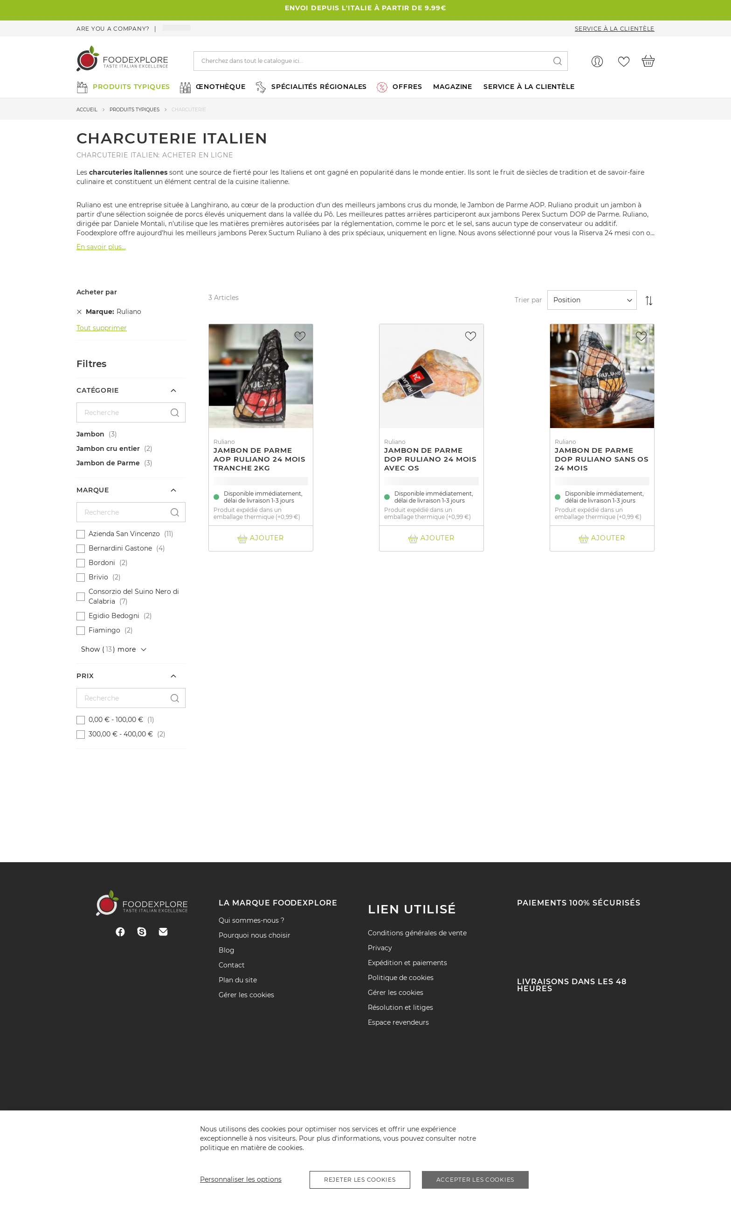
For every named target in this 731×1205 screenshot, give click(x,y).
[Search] (557, 61)
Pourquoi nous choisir (254, 935)
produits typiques (134, 110)
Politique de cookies (401, 978)
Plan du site (238, 980)
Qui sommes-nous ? (251, 920)
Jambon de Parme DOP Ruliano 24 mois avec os (430, 459)
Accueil (86, 110)
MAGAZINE (452, 86)
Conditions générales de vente (417, 933)
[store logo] (122, 61)
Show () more (108, 649)
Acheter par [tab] (96, 292)
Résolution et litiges (400, 1007)
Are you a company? (113, 28)
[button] (301, 336)
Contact (232, 965)
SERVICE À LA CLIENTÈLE (528, 86)
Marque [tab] (92, 490)
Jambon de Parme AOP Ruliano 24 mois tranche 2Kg (259, 459)
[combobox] (380, 61)
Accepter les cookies (475, 1179)
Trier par (528, 300)
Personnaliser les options (241, 1179)
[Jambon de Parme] (132, 463)
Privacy (380, 948)
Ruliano (224, 441)
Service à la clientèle (615, 28)
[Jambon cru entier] (132, 449)
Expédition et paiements (407, 963)
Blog (226, 950)
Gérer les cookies (246, 995)
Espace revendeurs (398, 1022)
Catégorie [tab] (97, 390)
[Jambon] (132, 434)
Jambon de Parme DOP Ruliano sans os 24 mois (601, 459)
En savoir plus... (101, 247)
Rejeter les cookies (360, 1179)
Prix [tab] (85, 676)
